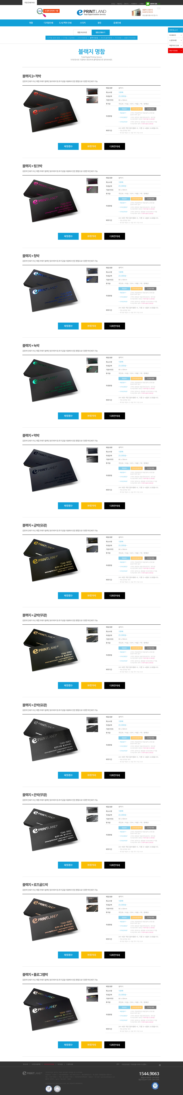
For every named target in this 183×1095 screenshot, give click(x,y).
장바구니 (126, 4)
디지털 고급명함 (69, 38)
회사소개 (25, 1064)
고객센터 (141, 4)
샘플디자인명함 (130, 38)
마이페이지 (134, 4)
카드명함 (118, 38)
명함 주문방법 (173, 50)
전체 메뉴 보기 (173, 30)
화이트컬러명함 (106, 38)
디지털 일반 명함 (53, 38)
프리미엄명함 (82, 38)
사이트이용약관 (36, 1064)
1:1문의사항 (69, 1064)
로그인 (113, 4)
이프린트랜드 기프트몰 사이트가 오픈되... (135, 1064)
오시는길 (60, 1064)
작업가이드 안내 (174, 45)
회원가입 (119, 4)
